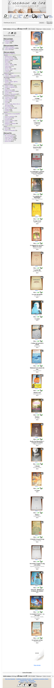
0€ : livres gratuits (9, 135)
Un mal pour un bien (37, 640)
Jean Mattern (37, 295)
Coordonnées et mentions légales (40, 679)
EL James (37, 418)
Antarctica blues (37, 147)
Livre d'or (30, 16)
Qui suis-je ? (11, 16)
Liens (27, 681)
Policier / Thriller (9, 64)
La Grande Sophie (37, 51)
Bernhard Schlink (37, 271)
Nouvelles (7, 70)
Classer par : (39, 29)
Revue (6, 129)
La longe (37, 98)
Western (7, 67)
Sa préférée (37, 74)
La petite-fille (37, 270)
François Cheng (37, 540)
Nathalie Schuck (37, 174)
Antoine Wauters (37, 370)
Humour (7, 101)
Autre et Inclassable (10, 130)
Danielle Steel (37, 641)
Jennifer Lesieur (37, 148)
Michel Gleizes (37, 444)
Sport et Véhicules (9, 108)
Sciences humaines (9, 120)
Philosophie (8, 118)
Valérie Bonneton (37, 394)
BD (6, 78)
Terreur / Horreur (9, 68)
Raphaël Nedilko (37, 467)
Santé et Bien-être (9, 98)
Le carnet (37, 318)
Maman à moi (37, 392)
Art (6, 88)
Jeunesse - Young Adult (10, 76)
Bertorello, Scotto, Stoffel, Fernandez (37, 617)
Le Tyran (37, 490)
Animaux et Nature (9, 97)
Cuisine (7, 99)
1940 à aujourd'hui (9, 48)
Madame (37, 417)
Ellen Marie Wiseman (37, 199)
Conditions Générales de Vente (23, 679)
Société (7, 92)
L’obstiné (37, 466)
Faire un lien (32, 681)
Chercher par (7, 22)
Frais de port (31, 680)
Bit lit (6, 62)
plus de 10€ (8, 141)
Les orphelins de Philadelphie (37, 197)
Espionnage (8, 66)
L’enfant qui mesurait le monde (37, 344)
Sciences (7, 122)
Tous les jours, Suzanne (37, 49)
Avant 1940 (8, 49)
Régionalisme (8, 90)
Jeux (6, 102)
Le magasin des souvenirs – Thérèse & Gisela (37, 246)
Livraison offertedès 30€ (39, 16)
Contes (6, 71)
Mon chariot (51, 16)
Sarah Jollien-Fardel (37, 75)
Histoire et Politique (10, 91)
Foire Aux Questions (10, 679)
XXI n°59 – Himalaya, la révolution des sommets (37, 590)
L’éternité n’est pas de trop (37, 539)
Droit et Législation (10, 116)
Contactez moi (23, 680)
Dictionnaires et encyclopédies (12, 113)
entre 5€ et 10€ (8, 140)
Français (7, 41)
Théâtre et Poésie (9, 85)
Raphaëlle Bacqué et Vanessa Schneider (37, 567)
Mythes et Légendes (10, 87)
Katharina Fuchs (37, 248)
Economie (7, 119)
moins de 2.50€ (8, 137)
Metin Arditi (37, 346)
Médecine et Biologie (10, 123)
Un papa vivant (37, 221)
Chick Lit (7, 63)
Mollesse (37, 514)
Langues (7, 43)
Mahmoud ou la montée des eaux (37, 368)
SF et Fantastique (9, 57)
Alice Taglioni (37, 222)
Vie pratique (8, 106)
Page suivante (37, 665)
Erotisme (7, 110)
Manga (6, 80)
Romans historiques (10, 59)
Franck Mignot (37, 516)
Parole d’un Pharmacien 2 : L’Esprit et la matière (37, 442)
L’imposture (37, 122)
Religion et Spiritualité (10, 94)
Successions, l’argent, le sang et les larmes (37, 564)
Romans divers (8, 56)
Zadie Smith (37, 124)
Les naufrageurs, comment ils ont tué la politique (37, 172)
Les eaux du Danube (37, 294)
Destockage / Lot (9, 127)
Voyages (7, 109)
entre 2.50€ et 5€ (9, 138)
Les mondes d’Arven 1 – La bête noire (37, 614)
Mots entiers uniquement (50, 22)
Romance (7, 60)
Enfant (6, 74)
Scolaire (7, 124)
